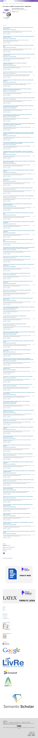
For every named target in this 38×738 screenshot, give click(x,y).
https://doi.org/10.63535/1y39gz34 (10, 497)
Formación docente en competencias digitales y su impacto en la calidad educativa (16, 256)
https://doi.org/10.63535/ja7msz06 (10, 403)
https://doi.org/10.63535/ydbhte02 (10, 144)
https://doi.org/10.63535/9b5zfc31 (10, 125)
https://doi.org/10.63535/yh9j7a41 (10, 189)
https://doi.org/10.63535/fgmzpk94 (10, 82)
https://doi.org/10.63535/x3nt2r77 (10, 325)
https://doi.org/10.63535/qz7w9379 (10, 241)
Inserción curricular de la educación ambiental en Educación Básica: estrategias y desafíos (18, 187)
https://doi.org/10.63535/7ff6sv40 (10, 438)
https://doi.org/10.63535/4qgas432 (10, 29)
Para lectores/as (5, 615)
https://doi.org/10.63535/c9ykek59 (10, 533)
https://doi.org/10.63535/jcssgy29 (10, 429)
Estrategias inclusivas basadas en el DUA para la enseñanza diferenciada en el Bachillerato (18, 71)
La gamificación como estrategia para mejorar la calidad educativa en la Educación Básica (17, 376)
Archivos (6, 3)
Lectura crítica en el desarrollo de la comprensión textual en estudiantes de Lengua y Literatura (19, 97)
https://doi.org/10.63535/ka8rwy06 (10, 472)
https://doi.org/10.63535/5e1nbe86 (10, 394)
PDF (5, 33)
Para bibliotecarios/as (6, 618)
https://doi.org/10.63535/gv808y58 (10, 249)
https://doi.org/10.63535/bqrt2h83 (10, 38)
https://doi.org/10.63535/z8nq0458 (10, 300)
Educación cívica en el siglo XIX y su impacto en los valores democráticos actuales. (16, 273)
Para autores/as (5, 617)
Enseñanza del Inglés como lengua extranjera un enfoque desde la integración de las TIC (17, 384)
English (4, 608)
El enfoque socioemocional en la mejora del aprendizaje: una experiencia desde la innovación (18, 479)
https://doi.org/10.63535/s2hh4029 (10, 489)
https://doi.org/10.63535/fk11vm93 (10, 223)
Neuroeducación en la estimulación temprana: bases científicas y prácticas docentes (17, 290)
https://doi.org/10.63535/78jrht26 (10, 412)
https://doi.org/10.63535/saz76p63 (10, 317)
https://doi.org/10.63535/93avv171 (10, 309)
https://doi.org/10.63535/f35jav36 (10, 455)
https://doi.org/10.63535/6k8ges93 (10, 181)
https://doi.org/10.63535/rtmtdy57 (10, 377)
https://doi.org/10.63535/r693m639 (10, 197)
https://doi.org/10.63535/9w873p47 (10, 360)
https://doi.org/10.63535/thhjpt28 (10, 447)
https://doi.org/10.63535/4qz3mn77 (10, 480)
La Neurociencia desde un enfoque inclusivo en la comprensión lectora (14, 315)
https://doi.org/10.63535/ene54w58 (10, 420)
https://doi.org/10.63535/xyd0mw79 (10, 385)
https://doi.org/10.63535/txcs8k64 (10, 266)
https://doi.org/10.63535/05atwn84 (10, 116)
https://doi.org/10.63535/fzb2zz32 (10, 73)
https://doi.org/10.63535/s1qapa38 (10, 524)
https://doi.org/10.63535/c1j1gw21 (10, 214)
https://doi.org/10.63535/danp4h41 (10, 47)
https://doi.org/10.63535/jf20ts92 (10, 232)
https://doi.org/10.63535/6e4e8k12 (10, 154)
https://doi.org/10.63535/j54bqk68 (10, 65)
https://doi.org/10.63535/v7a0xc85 (10, 506)
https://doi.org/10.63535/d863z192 (10, 274)
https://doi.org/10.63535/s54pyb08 (10, 334)
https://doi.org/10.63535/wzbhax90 (10, 163)
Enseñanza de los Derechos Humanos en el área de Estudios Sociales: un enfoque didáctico (18, 496)
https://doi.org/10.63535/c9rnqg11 (10, 135)
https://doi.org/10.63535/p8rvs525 (10, 257)
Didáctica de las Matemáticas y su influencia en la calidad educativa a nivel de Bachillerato (18, 453)
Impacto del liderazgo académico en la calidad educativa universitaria (14, 323)
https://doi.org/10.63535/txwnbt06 (10, 56)
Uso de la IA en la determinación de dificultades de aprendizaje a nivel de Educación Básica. (18, 195)
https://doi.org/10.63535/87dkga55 (10, 291)
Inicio (3, 3)
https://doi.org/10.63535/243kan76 (10, 283)
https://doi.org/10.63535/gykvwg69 (10, 107)
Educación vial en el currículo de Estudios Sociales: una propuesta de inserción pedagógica (18, 419)
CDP (9, 33)
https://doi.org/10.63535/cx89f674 (10, 369)
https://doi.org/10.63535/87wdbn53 (10, 172)
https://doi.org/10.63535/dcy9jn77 (10, 351)
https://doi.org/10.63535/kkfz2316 (10, 515)
